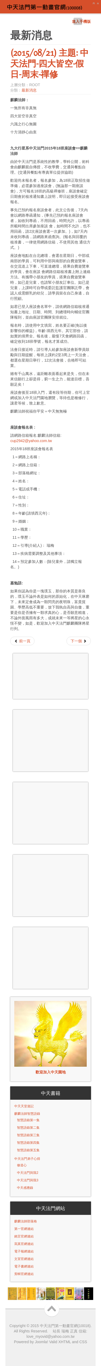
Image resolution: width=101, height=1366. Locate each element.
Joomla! (41, 1342)
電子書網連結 (24, 1266)
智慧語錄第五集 (28, 1150)
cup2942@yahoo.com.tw (31, 441)
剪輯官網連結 (24, 1274)
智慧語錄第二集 (28, 1128)
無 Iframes (50, 676)
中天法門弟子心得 (27, 1159)
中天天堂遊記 (24, 1106)
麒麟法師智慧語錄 (27, 1114)
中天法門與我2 (27, 1173)
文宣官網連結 (24, 1259)
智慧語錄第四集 (28, 1143)
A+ (94, 3)
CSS (83, 1342)
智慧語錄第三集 (28, 1135)
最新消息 (29, 90)
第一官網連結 (24, 1229)
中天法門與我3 (27, 1180)
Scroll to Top (53, 1309)
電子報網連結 (24, 1251)
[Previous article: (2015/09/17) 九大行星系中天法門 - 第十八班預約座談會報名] (22, 641)
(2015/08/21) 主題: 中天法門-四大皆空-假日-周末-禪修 (49, 63)
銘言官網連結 (24, 1236)
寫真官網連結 (24, 1244)
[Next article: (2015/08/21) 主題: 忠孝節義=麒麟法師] (79, 641)
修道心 (22, 1165)
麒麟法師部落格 (25, 1221)
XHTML (64, 1342)
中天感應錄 (25, 1188)
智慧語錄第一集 (28, 1120)
